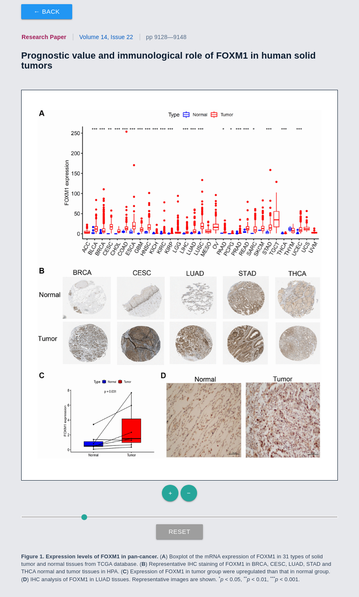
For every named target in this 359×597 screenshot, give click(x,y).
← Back (47, 11)
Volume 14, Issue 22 (106, 37)
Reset (179, 531)
